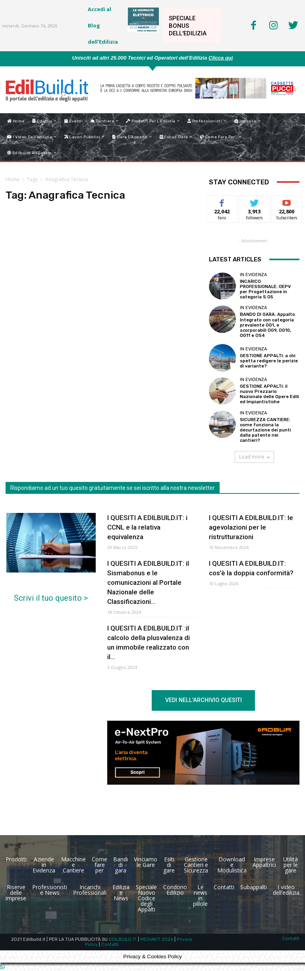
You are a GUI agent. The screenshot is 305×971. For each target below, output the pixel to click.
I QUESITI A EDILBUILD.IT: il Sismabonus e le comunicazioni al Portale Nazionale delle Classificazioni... (148, 582)
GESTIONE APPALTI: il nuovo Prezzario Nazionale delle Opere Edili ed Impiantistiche (269, 394)
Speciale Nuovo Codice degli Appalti (146, 898)
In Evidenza (253, 275)
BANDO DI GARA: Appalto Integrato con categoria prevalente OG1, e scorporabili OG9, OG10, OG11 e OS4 (267, 325)
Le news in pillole (200, 895)
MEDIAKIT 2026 (156, 939)
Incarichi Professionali (89, 889)
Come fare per (99, 864)
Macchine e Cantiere (73, 864)
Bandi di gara (120, 864)
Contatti (224, 887)
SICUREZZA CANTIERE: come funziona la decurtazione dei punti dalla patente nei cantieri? (265, 430)
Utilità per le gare (290, 864)
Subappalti (253, 887)
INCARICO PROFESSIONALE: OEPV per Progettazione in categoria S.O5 (265, 289)
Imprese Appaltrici (264, 861)
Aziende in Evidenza (44, 864)
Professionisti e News (49, 889)
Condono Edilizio (175, 889)
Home (12, 179)
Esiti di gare (169, 864)
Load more (254, 456)
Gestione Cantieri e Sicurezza (196, 864)
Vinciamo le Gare (145, 861)
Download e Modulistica (232, 864)
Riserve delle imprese (16, 892)
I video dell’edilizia (286, 889)
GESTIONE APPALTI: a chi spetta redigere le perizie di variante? (269, 361)
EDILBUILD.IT (123, 939)
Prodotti (16, 859)
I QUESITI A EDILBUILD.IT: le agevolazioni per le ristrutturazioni (251, 527)
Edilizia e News (120, 892)
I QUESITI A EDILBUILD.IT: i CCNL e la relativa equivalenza (147, 527)
